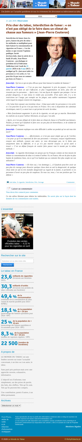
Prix (35, 182)
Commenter (71, 182)
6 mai (23, 69)
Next (29, 229)
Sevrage (41, 182)
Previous (5, 229)
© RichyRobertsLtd (73, 439)
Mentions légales (73, 427)
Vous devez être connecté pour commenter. (22, 192)
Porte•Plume (6, 417)
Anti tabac (12, 182)
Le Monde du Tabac (16, 439)
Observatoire (22, 21)
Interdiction (30, 182)
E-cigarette (21, 182)
